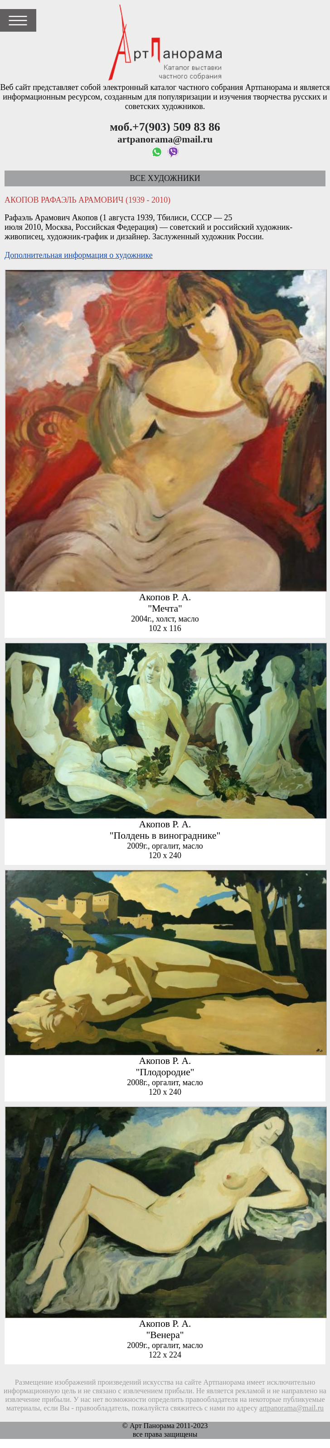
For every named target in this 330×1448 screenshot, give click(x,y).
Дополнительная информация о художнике (79, 255)
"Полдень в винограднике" (165, 835)
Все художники (165, 178)
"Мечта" (165, 608)
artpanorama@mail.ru (291, 1408)
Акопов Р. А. (165, 597)
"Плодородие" (165, 1072)
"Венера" (165, 1334)
